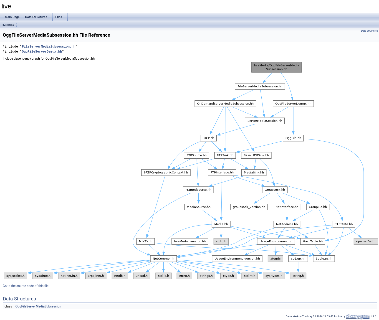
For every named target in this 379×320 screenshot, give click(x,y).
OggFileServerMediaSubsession (38, 306)
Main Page (12, 17)
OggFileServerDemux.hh (42, 51)
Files (60, 17)
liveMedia (8, 24)
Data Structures (37, 17)
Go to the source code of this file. (26, 286)
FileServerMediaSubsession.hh (48, 46)
